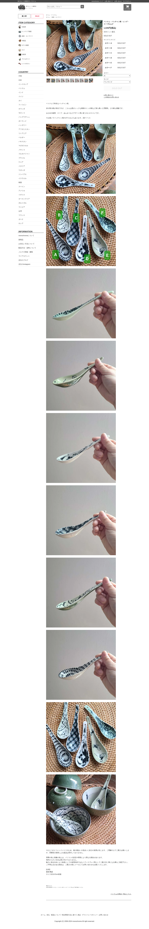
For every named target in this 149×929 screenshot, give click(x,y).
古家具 (24, 54)
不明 (20, 76)
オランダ (22, 109)
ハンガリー (22, 125)
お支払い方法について (26, 244)
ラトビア (22, 207)
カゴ (23, 50)
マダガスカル (23, 145)
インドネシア (23, 84)
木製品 (24, 40)
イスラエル (22, 178)
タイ (20, 100)
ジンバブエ (22, 174)
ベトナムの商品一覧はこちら (121, 894)
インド (21, 92)
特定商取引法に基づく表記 (71, 915)
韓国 (20, 182)
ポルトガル (22, 203)
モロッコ (22, 113)
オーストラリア (24, 199)
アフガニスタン (24, 129)
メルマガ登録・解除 (26, 252)
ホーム (48, 15)
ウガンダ (22, 170)
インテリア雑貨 (26, 31)
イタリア (22, 166)
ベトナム (54, 15)
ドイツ (21, 96)
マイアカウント (127, 1)
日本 (20, 80)
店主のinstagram (24, 264)
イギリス (22, 195)
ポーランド (22, 121)
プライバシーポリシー (90, 915)
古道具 (24, 27)
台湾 (20, 211)
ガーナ (21, 219)
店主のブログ (23, 260)
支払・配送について (54, 915)
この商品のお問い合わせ (111, 97)
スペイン (22, 186)
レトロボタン (26, 63)
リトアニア (22, 133)
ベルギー (22, 137)
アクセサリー (26, 59)
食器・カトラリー (56, 17)
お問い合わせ (118, 1)
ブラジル (22, 158)
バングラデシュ (24, 117)
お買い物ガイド (109, 1)
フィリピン (22, 105)
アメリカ (22, 190)
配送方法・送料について (27, 248)
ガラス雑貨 (25, 45)
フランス (22, 215)
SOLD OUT (117, 88)
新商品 (21, 240)
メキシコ (22, 150)
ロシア (21, 223)
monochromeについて (97, 1)
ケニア (21, 162)
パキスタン (22, 141)
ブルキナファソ (24, 154)
